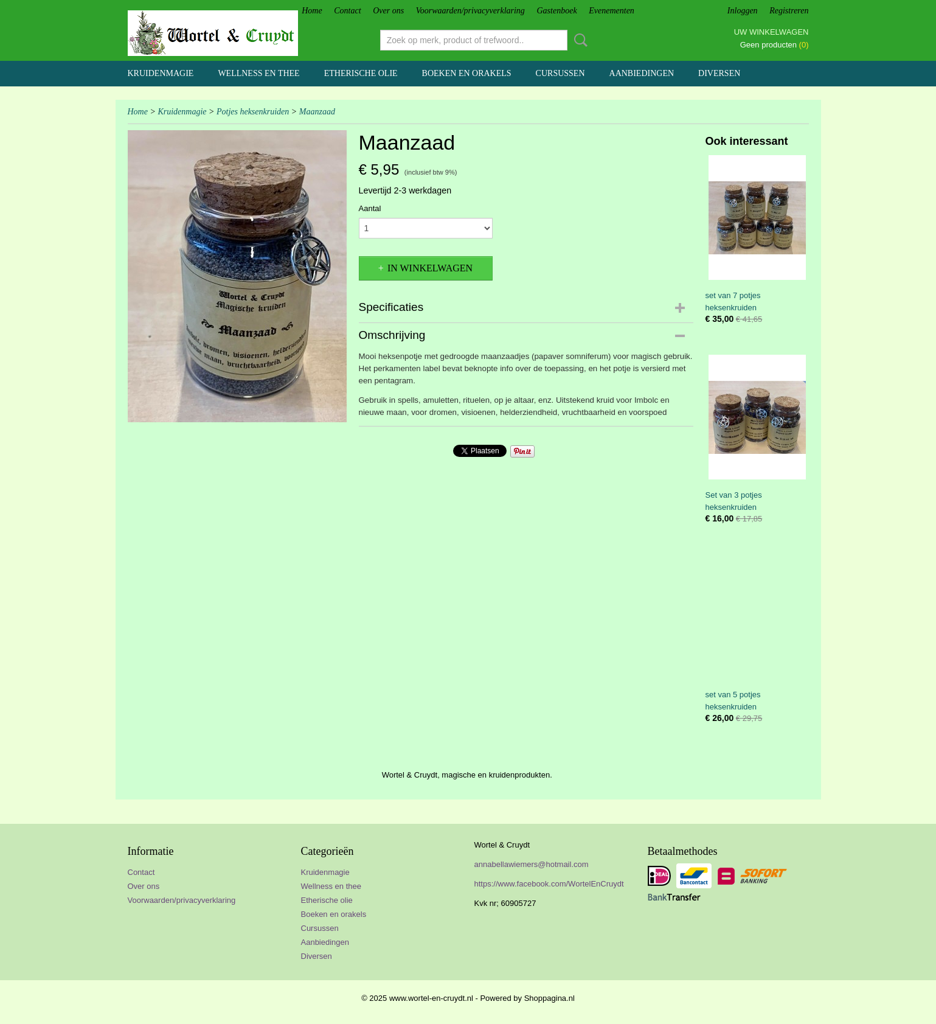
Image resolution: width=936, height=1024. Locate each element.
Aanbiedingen (641, 73)
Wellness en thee (258, 73)
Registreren (788, 10)
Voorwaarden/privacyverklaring (470, 10)
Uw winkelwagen (771, 32)
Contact (347, 10)
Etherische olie (361, 73)
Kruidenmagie (161, 73)
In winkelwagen (430, 268)
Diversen (719, 73)
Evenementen (611, 10)
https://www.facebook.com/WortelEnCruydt (549, 883)
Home (312, 10)
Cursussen (560, 73)
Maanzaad (317, 111)
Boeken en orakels (466, 73)
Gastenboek (557, 10)
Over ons (388, 10)
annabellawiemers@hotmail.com (531, 864)
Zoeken (578, 40)
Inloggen (742, 10)
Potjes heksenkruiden (253, 111)
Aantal (370, 208)
